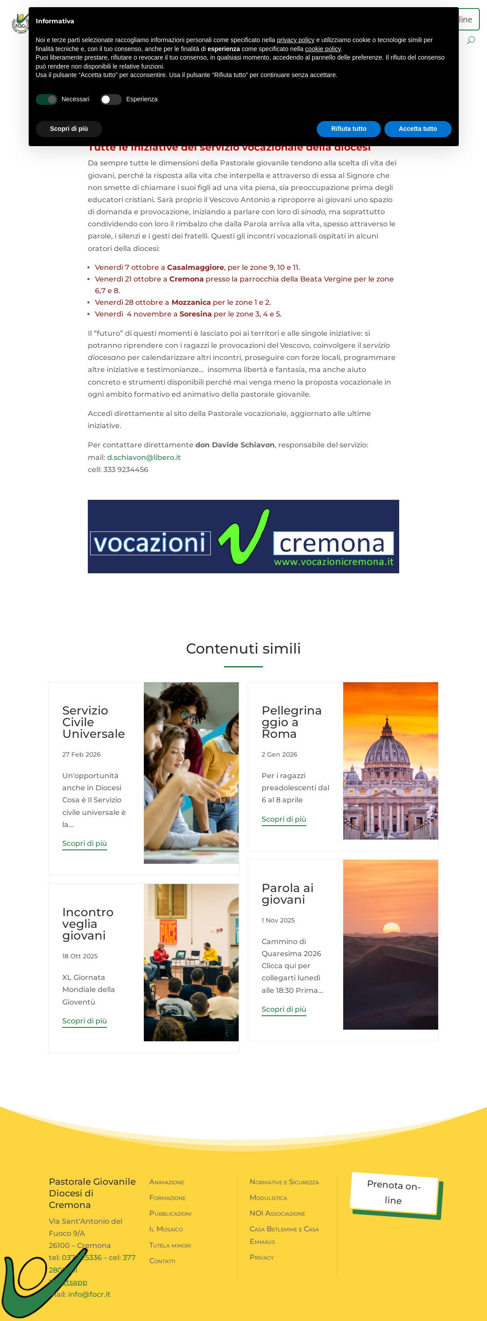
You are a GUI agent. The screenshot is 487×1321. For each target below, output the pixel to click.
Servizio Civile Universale (93, 722)
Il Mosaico (166, 1229)
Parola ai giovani (288, 894)
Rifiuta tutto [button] (348, 128)
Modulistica (268, 1197)
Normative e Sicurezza (284, 1182)
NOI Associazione (277, 1213)
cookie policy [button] (322, 48)
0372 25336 (82, 1257)
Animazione (166, 1182)
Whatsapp (68, 1282)
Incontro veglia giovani (88, 924)
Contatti (162, 1260)
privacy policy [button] (296, 39)
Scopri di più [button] (69, 128)
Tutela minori (170, 1245)
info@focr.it (89, 1294)
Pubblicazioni (170, 1213)
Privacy (262, 1257)
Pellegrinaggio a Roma (292, 722)
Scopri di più (84, 843)
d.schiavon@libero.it (144, 457)
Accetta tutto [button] (418, 128)
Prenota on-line (394, 1192)
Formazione (167, 1197)
